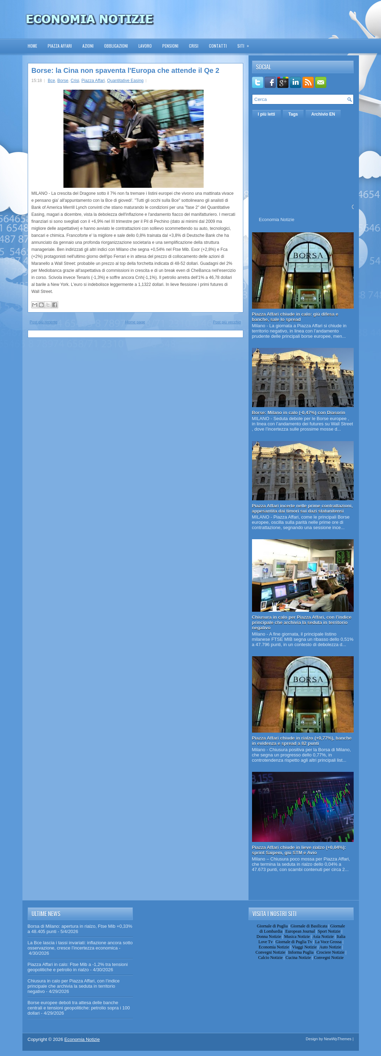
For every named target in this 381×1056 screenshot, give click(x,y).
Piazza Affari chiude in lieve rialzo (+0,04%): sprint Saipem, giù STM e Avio (299, 850)
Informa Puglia (300, 952)
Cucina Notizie (298, 957)
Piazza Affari (60, 46)
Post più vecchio (227, 322)
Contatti (218, 46)
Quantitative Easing (125, 80)
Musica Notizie (297, 936)
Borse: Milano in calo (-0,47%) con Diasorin (299, 412)
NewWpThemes (337, 1039)
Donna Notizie (269, 936)
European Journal (300, 931)
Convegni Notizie (270, 952)
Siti (245, 44)
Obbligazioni (116, 46)
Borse (62, 80)
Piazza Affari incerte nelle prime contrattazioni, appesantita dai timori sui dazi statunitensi (302, 508)
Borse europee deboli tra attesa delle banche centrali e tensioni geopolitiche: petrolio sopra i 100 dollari (79, 1008)
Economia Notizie (276, 219)
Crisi (193, 46)
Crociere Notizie (331, 952)
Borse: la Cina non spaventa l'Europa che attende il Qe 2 (125, 70)
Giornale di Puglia (272, 926)
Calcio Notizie (270, 957)
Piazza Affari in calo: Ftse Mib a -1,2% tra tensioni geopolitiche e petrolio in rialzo (78, 967)
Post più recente (44, 322)
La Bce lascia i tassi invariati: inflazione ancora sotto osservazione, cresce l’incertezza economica (80, 945)
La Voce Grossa (328, 941)
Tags (293, 114)
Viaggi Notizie (304, 947)
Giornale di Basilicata (309, 926)
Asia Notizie (323, 936)
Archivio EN (323, 114)
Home (32, 46)
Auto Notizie (330, 947)
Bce (51, 80)
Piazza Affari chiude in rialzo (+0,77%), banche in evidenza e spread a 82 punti (302, 740)
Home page (135, 322)
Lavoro (145, 46)
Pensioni (170, 46)
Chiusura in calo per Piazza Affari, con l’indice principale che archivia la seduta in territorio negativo (302, 622)
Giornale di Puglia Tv (293, 941)
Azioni (88, 46)
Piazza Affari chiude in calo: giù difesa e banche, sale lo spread (295, 316)
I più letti (266, 114)
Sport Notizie (329, 931)
